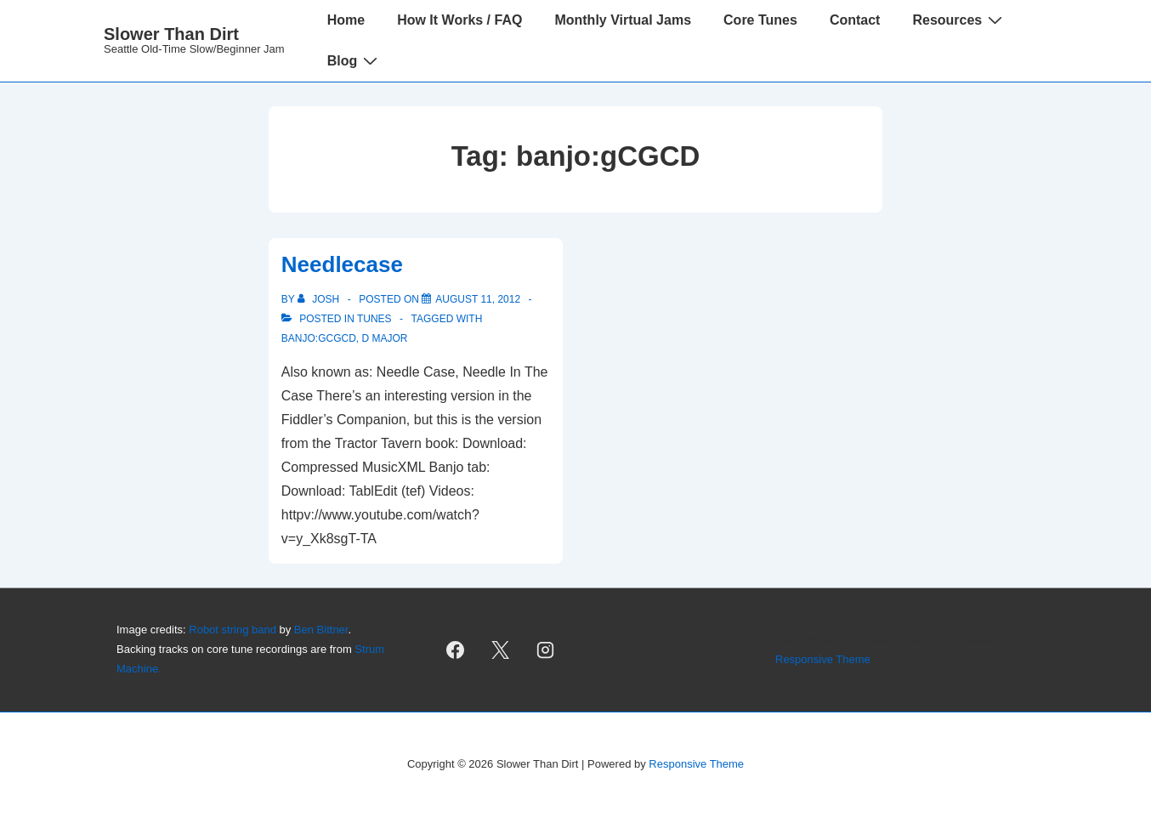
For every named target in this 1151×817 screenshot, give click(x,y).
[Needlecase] (477, 299)
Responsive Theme (822, 659)
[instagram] (546, 650)
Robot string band (232, 629)
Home (346, 20)
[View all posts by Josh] (320, 299)
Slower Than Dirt (171, 34)
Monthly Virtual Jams (622, 20)
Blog (355, 60)
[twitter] (501, 650)
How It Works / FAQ (459, 20)
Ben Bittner (321, 629)
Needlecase (342, 264)
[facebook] (455, 650)
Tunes (374, 319)
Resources (959, 19)
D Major (384, 338)
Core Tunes (760, 20)
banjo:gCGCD (318, 338)
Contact (855, 20)
